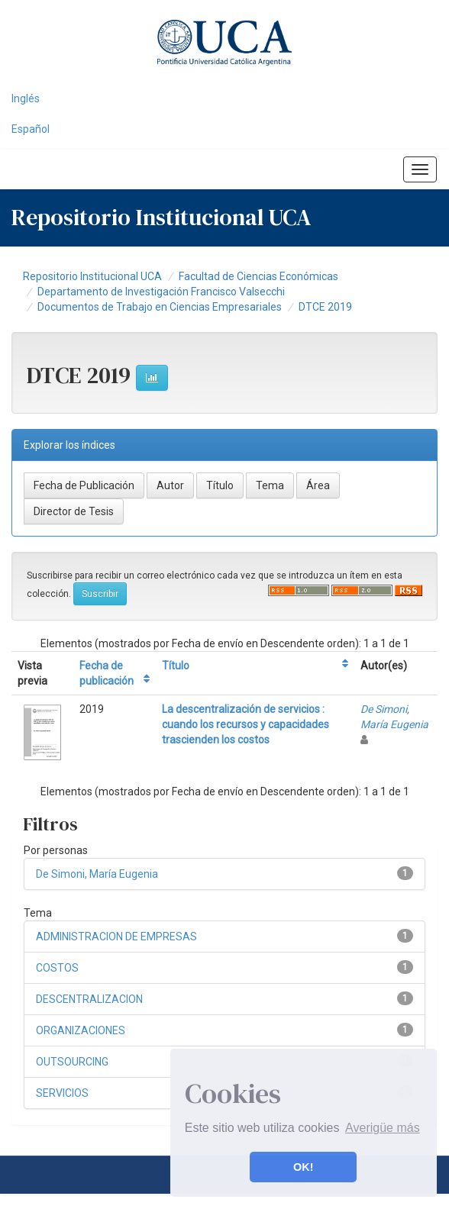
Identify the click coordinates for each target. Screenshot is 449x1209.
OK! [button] (303, 1167)
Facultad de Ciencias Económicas (258, 276)
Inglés (25, 98)
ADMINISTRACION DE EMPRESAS (116, 936)
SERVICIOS (62, 1093)
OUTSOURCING (72, 1062)
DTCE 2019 (325, 307)
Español (30, 129)
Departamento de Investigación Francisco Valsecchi (161, 291)
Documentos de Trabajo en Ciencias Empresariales (159, 307)
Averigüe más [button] (382, 1127)
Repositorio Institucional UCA (92, 276)
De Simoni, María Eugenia (97, 874)
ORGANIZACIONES (80, 1030)
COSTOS (57, 968)
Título (175, 665)
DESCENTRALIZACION (89, 999)
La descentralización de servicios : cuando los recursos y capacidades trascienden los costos (245, 724)
